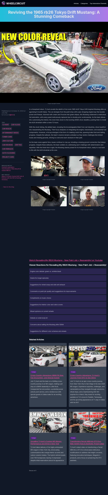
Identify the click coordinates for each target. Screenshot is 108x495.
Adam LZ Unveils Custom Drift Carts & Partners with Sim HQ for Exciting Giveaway (13, 178)
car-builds (6, 129)
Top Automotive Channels (98, 3)
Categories (84, 3)
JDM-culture (7, 141)
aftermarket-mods (10, 133)
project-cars (8, 157)
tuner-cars (7, 137)
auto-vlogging (8, 153)
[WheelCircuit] (13, 3)
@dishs (12, 115)
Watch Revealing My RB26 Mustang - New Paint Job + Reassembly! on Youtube (66, 260)
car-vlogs (15, 125)
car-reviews (7, 145)
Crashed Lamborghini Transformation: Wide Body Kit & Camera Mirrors (11, 168)
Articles (76, 3)
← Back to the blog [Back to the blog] (8, 187)
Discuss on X (32, 470)
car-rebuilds (7, 149)
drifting (18, 145)
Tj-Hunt (5, 125)
